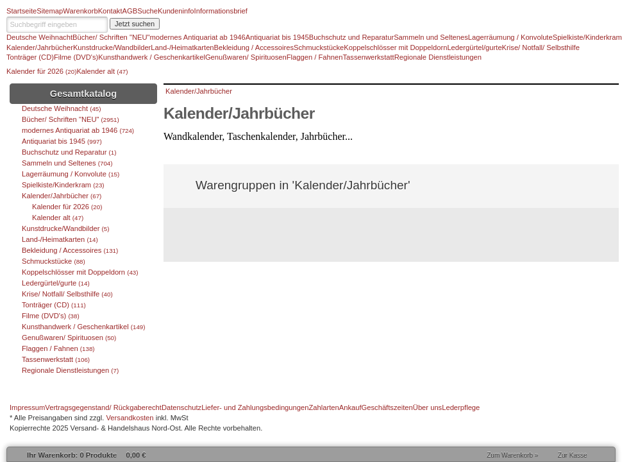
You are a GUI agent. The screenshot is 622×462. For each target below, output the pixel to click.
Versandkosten (130, 418)
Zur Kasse (572, 455)
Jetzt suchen (135, 24)
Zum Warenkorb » (512, 455)
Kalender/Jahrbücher (198, 91)
